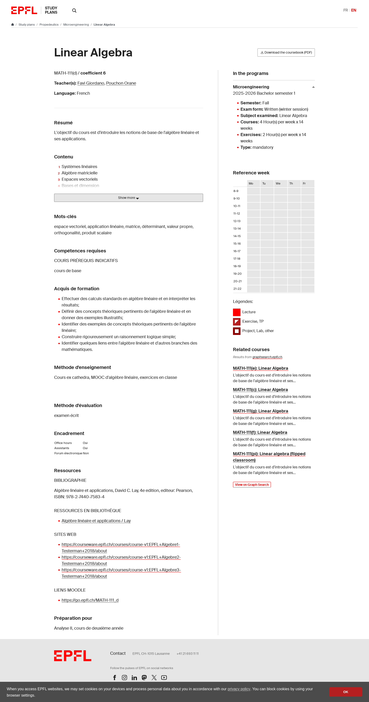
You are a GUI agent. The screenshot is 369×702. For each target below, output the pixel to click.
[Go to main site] (13, 25)
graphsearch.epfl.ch (267, 357)
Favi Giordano (90, 83)
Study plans (51, 10)
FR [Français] (345, 10)
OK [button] (345, 692)
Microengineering (76, 25)
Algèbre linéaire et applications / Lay (96, 521)
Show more (128, 198)
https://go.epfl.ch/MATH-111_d (90, 600)
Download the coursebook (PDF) (286, 52)
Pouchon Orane (121, 83)
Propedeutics (49, 25)
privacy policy (239, 689)
